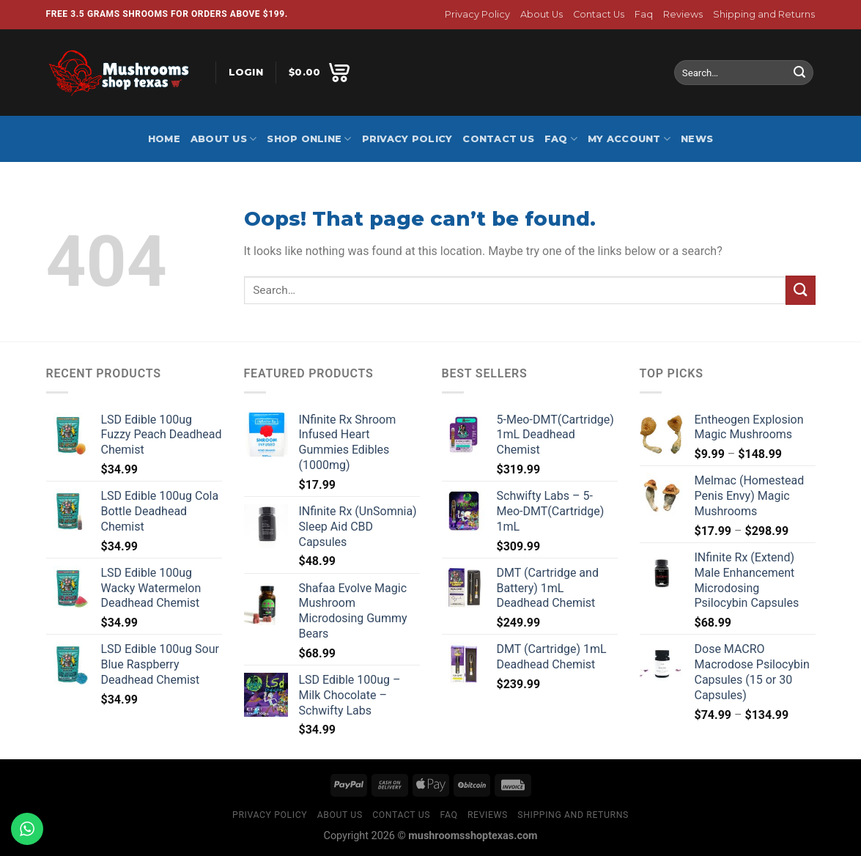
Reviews (683, 14)
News (697, 138)
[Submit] (799, 72)
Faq (644, 14)
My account (629, 139)
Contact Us (598, 14)
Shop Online (309, 139)
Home (164, 138)
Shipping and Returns (764, 14)
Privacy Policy (477, 14)
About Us (541, 14)
